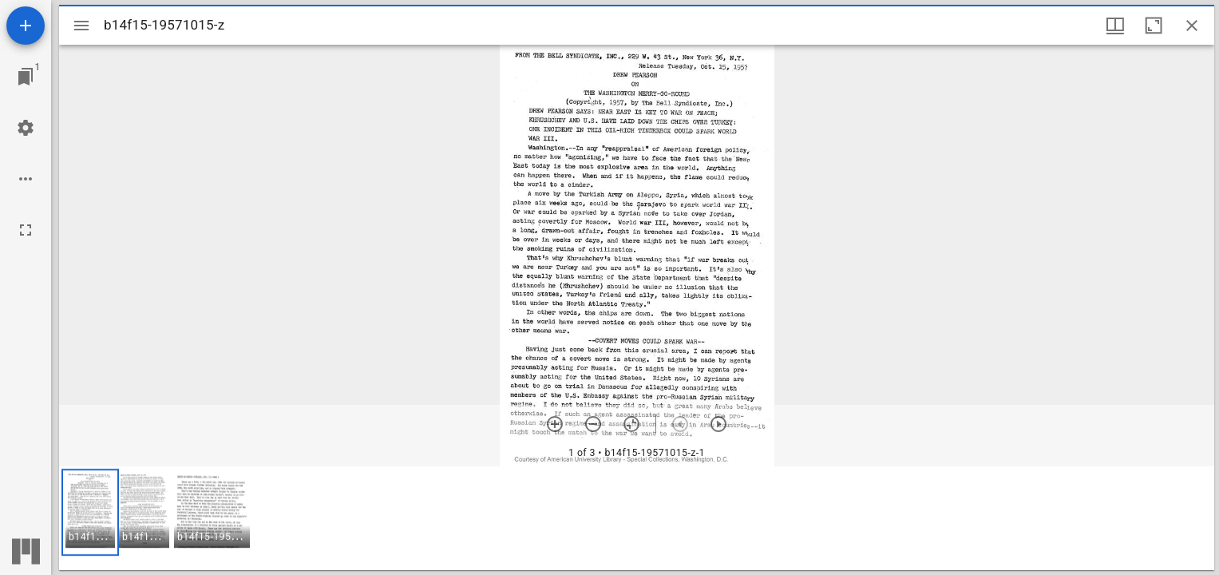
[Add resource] (25, 25)
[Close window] (1192, 25)
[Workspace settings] (25, 128)
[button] (90, 512)
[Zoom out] (593, 424)
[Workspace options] (25, 179)
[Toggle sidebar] (81, 25)
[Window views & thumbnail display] (1115, 25)
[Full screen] (25, 230)
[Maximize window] (1153, 25)
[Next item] (718, 424)
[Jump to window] (25, 77)
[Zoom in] (555, 424)
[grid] (636, 518)
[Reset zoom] (631, 424)
